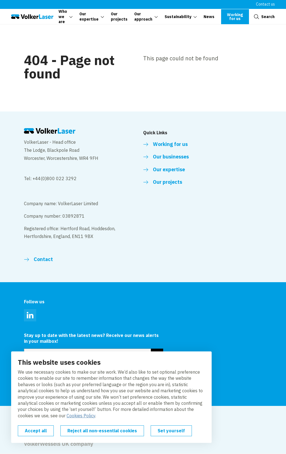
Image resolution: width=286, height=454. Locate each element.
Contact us (265, 4)
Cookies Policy (81, 415)
